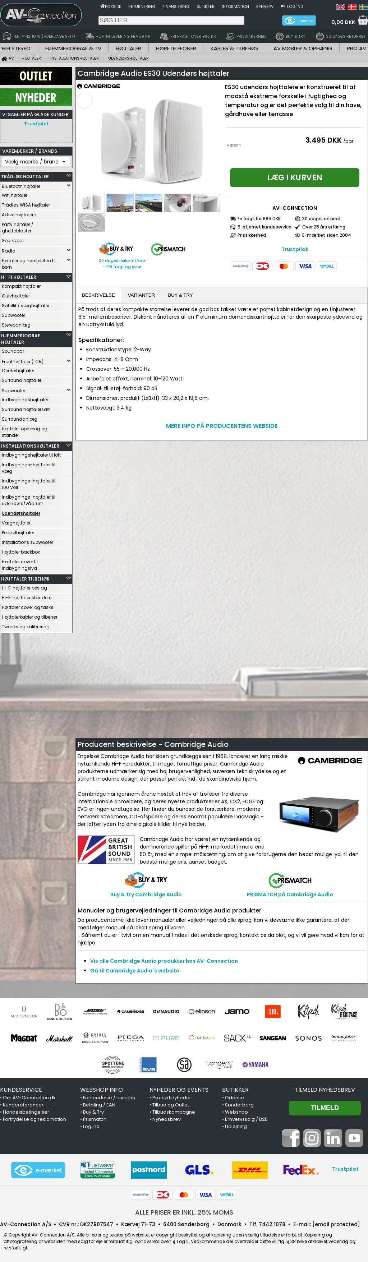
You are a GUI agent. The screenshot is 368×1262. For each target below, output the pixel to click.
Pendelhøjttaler (18, 531)
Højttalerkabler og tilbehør (30, 615)
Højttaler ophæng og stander (24, 430)
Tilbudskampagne (173, 1112)
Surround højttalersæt (26, 408)
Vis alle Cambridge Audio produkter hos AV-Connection (164, 961)
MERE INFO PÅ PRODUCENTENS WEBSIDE (221, 426)
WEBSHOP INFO (101, 1090)
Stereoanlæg (16, 323)
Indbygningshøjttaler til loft (31, 453)
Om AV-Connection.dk (29, 1097)
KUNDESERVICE (21, 1090)
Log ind (295, 6)
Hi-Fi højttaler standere (26, 596)
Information (235, 6)
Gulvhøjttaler (16, 294)
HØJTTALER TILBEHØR (25, 577)
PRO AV (356, 48)
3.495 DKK (323, 140)
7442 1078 (272, 1224)
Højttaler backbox (21, 550)
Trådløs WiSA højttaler (26, 203)
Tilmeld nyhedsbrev (325, 1090)
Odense (234, 1097)
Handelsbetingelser (26, 1112)
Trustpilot (36, 123)
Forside (113, 6)
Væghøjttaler (16, 521)
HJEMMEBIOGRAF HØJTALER (20, 337)
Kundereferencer (23, 1104)
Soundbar (13, 239)
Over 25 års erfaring (323, 227)
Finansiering (175, 6)
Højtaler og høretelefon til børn (29, 262)
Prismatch (94, 1119)
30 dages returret (321, 219)
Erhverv (264, 6)
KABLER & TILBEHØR (235, 48)
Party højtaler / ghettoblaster (17, 225)
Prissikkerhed (252, 235)
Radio (8, 249)
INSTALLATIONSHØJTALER (30, 444)
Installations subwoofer (27, 540)
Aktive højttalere (19, 213)
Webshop (236, 1112)
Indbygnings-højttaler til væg (28, 466)
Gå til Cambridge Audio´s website (134, 970)
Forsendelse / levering (109, 1097)
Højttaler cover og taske (27, 605)
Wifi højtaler (14, 193)
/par (348, 141)
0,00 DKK (343, 22)
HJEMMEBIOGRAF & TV (73, 48)
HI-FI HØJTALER (18, 275)
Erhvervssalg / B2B (246, 1119)
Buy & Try (93, 1112)
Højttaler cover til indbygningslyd (20, 563)
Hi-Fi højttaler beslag (24, 586)
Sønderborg (239, 1104)
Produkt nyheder (171, 1097)
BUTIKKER (235, 1090)
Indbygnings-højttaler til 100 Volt (28, 482)
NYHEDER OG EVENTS (179, 1090)
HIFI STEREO (16, 48)
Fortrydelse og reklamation (34, 1119)
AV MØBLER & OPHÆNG (302, 48)
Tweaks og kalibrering (26, 625)
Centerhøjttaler (18, 369)
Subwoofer (13, 313)
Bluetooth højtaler (21, 184)
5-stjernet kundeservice (264, 227)
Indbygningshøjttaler (25, 398)
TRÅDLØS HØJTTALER (25, 175)
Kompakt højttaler (21, 284)
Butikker (206, 6)
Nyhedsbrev (166, 1119)
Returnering (141, 6)
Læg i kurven (294, 177)
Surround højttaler (21, 378)
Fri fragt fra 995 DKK (259, 219)
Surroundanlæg (19, 417)
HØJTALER (128, 48)
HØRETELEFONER (176, 48)
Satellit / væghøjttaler (25, 304)
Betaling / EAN (99, 1104)
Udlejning (236, 1126)
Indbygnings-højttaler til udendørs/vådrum (28, 498)
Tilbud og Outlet (170, 1104)
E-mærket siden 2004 (326, 235)
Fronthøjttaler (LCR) (22, 360)
